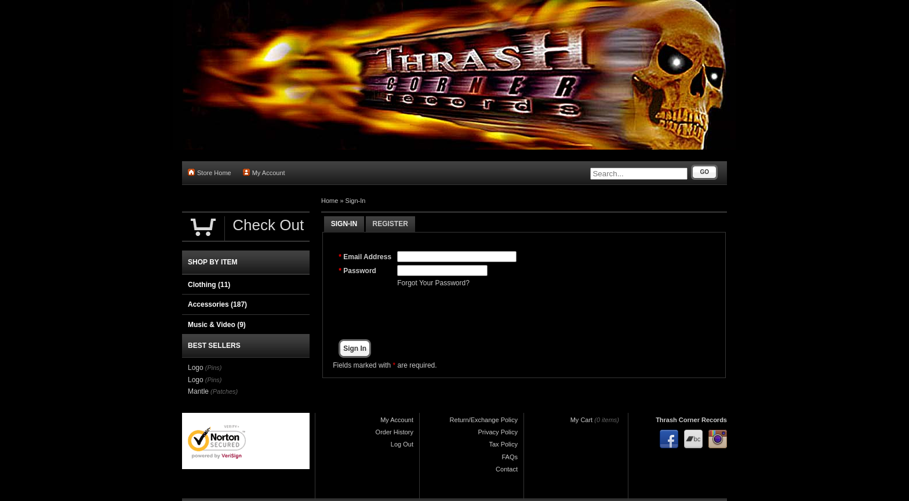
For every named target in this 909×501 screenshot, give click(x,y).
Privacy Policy (498, 432)
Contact (507, 469)
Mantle (198, 391)
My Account (264, 172)
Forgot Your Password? (433, 283)
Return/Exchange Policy (484, 419)
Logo (195, 368)
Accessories (217, 304)
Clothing (209, 285)
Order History (394, 432)
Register (390, 224)
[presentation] (485, 313)
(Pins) (213, 367)
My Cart (581, 419)
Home (329, 200)
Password (359, 271)
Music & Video (217, 325)
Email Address (367, 257)
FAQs (509, 456)
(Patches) (224, 391)
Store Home (209, 172)
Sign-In (356, 200)
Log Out (402, 444)
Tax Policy (503, 444)
